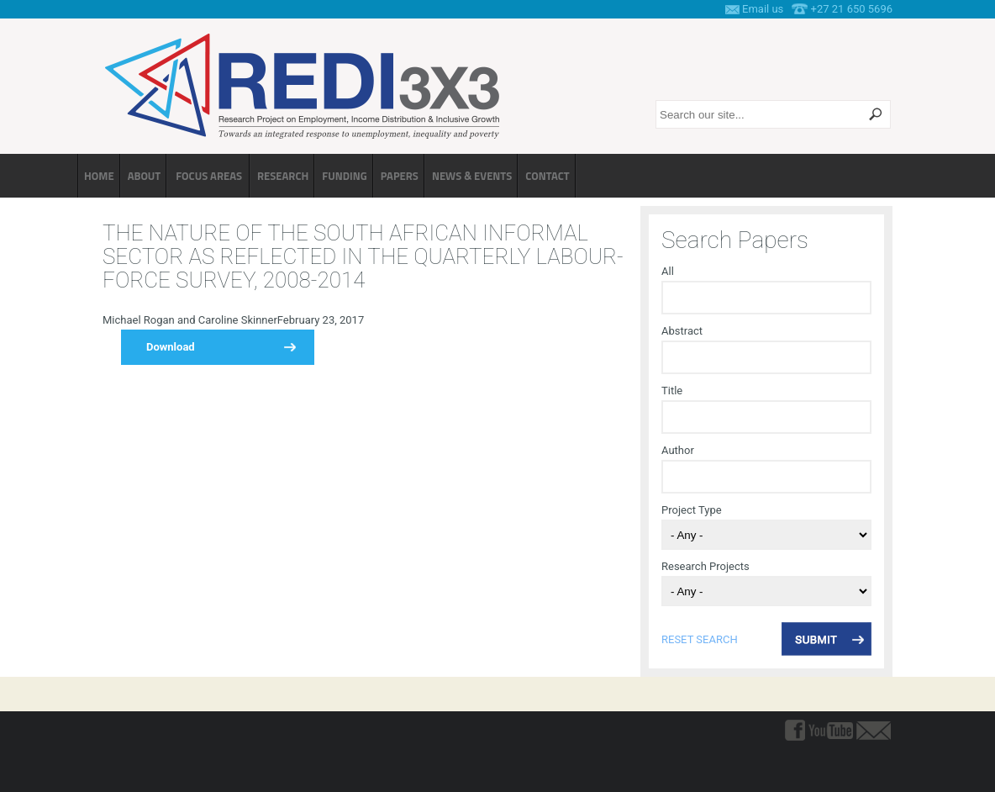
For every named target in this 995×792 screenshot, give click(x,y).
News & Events (472, 175)
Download (170, 347)
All (667, 271)
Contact (547, 175)
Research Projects (705, 566)
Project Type (691, 510)
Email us (762, 9)
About (144, 175)
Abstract (682, 331)
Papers (400, 175)
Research (282, 175)
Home (99, 175)
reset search (699, 639)
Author (677, 450)
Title (671, 390)
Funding (344, 175)
